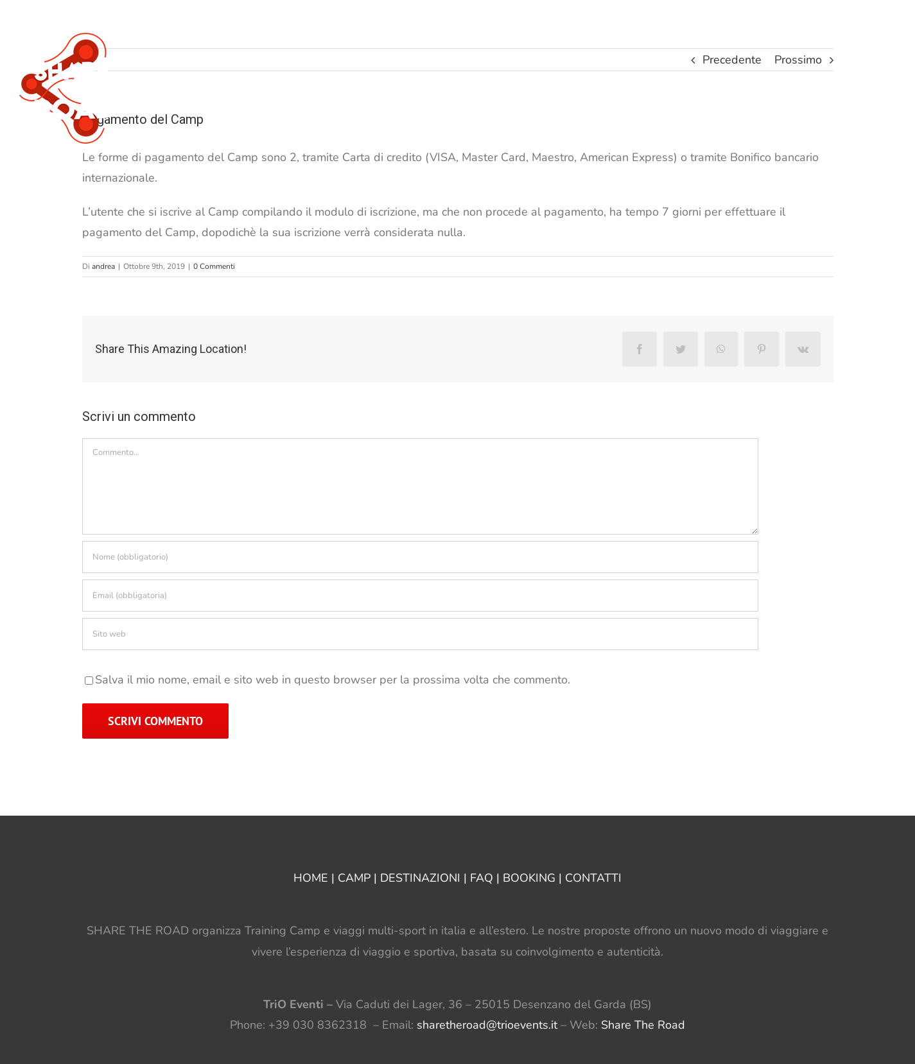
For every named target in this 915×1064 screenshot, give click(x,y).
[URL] (420, 634)
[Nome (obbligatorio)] (420, 557)
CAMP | (359, 878)
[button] (875, 26)
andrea (103, 266)
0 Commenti (214, 266)
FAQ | (486, 878)
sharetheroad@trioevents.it (487, 1025)
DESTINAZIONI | (425, 878)
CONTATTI (593, 878)
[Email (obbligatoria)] (420, 595)
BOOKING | (534, 878)
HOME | (315, 878)
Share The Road (643, 1025)
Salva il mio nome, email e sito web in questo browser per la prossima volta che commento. (332, 679)
